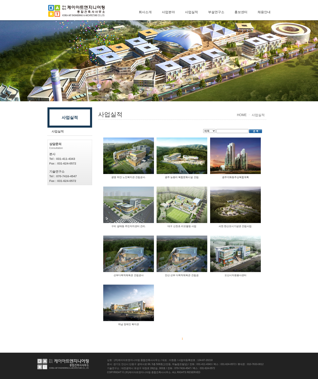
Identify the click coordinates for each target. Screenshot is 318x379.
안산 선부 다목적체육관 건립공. (182, 275)
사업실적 (191, 12)
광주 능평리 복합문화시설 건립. (182, 177)
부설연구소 (216, 12)
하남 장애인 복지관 (128, 324)
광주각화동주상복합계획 (235, 177)
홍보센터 (240, 12)
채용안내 (264, 12)
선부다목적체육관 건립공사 (128, 275)
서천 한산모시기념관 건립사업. (235, 226)
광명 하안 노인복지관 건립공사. (128, 177)
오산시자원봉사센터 (235, 275)
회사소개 (145, 12)
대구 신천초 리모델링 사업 (182, 226)
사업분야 (168, 12)
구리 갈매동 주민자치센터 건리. (128, 226)
